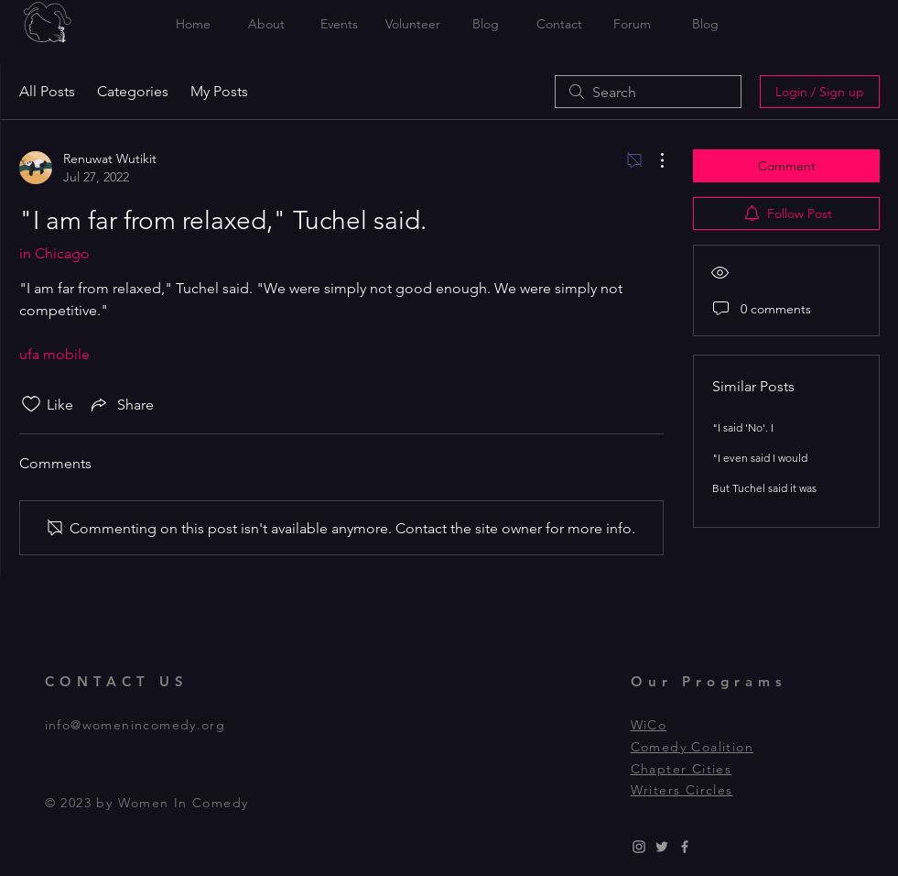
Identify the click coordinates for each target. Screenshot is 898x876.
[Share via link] (121, 404)
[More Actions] (653, 160)
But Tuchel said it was (764, 488)
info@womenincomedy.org (135, 725)
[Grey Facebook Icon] (684, 846)
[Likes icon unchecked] (31, 404)
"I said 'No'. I (743, 427)
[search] (648, 91)
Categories (132, 91)
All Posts (47, 91)
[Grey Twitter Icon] (662, 846)
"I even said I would (759, 458)
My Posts (219, 91)
